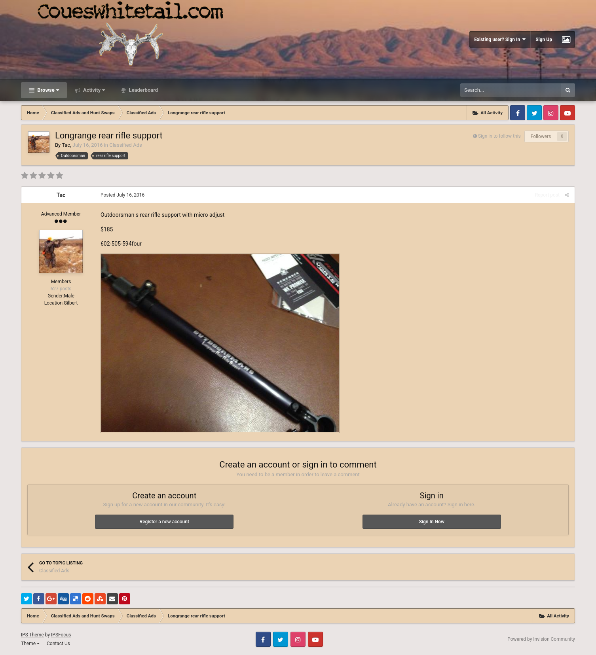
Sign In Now (431, 521)
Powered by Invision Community (541, 639)
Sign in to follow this (499, 136)
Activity (93, 90)
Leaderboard (142, 90)
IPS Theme (32, 635)
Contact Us (58, 643)
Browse (47, 90)
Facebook (517, 112)
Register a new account (164, 521)
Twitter (534, 112)
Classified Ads (125, 145)
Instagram (550, 112)
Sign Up (543, 39)
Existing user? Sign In (500, 39)
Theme (30, 643)
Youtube (567, 112)
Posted (122, 195)
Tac (66, 145)
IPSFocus (61, 635)
